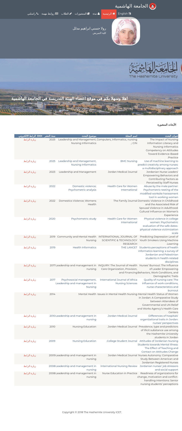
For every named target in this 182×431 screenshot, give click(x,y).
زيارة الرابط (30, 139)
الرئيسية (109, 13)
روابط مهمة (50, 13)
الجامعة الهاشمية (135, 6)
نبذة (96, 13)
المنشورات (82, 13)
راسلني (33, 13)
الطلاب (66, 13)
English (124, 13)
